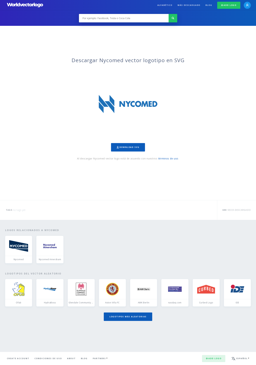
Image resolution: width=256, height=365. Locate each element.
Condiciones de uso (48, 358)
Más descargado (189, 5)
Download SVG (128, 147)
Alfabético (164, 5)
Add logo (229, 5)
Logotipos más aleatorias (128, 316)
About (71, 358)
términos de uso (168, 158)
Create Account (18, 358)
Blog (208, 5)
